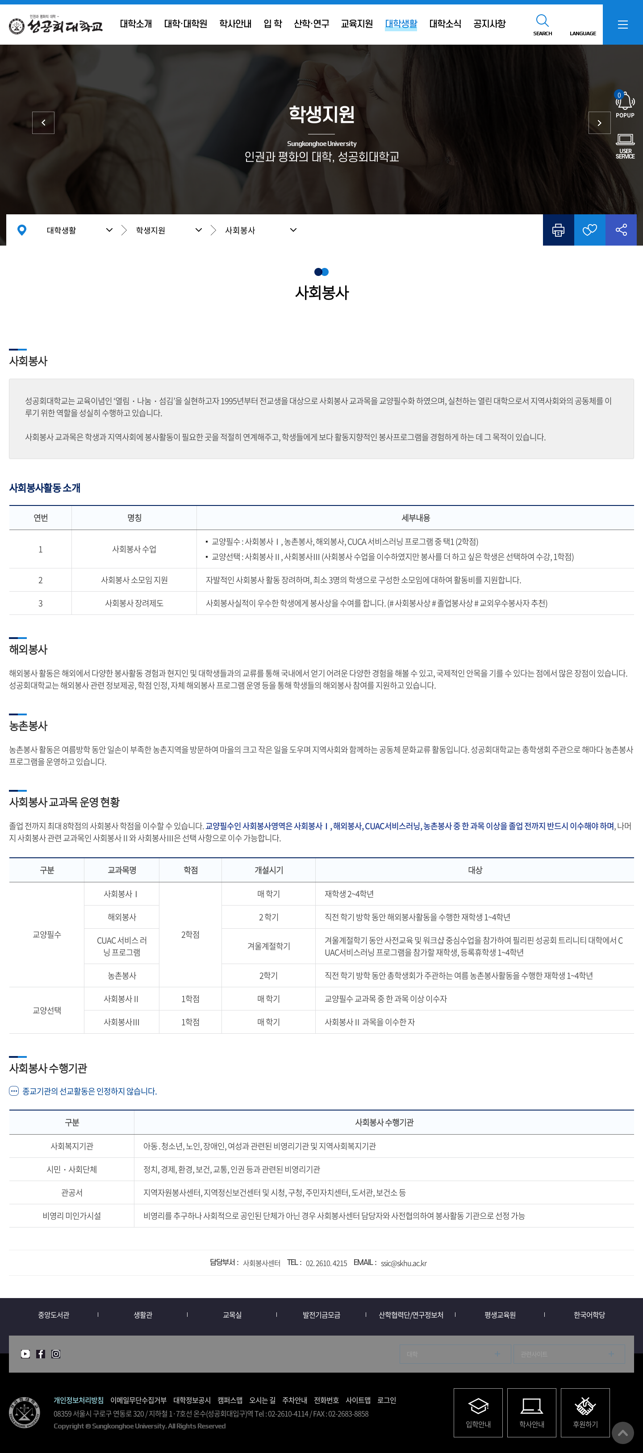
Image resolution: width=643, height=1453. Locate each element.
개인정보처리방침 (79, 1400)
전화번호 (326, 1400)
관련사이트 (534, 1353)
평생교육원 (500, 1314)
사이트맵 (358, 1400)
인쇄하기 (558, 230)
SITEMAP (623, 24)
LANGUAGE (583, 33)
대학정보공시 (192, 1400)
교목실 (232, 1314)
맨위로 (623, 1433)
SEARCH (542, 33)
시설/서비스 (600, 123)
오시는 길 (262, 1400)
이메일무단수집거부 (138, 1400)
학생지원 (150, 230)
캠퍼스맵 (229, 1400)
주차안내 (294, 1400)
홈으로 (22, 230)
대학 (412, 1353)
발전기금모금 (321, 1314)
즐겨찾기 (589, 230)
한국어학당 (589, 1314)
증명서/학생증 (43, 123)
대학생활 (61, 230)
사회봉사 (240, 230)
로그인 (386, 1400)
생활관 (143, 1314)
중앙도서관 (53, 1314)
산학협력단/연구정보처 (411, 1314)
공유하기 (621, 230)
